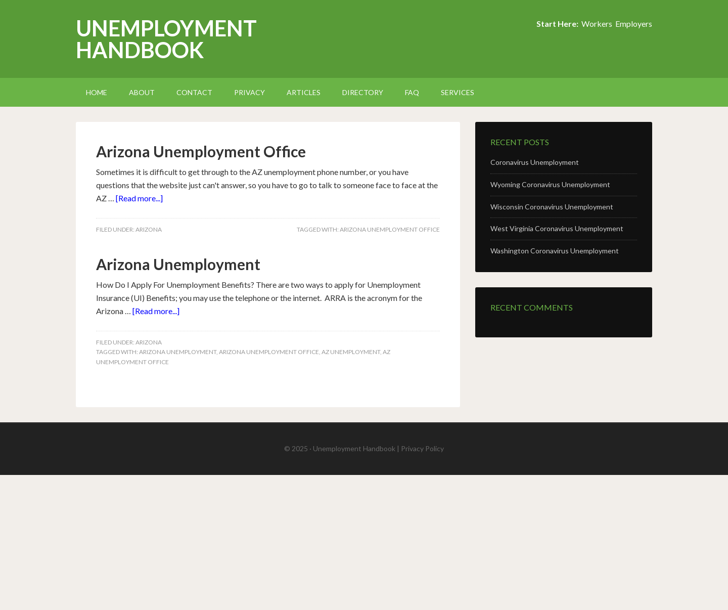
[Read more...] (139, 198)
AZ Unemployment (351, 352)
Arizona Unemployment (178, 264)
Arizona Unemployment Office (201, 151)
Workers (596, 23)
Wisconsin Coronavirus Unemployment (551, 206)
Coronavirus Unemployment (534, 162)
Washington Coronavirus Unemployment (554, 250)
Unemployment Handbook (166, 39)
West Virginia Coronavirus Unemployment (556, 228)
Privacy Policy (422, 448)
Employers (633, 23)
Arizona (148, 229)
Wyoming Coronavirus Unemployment (550, 184)
